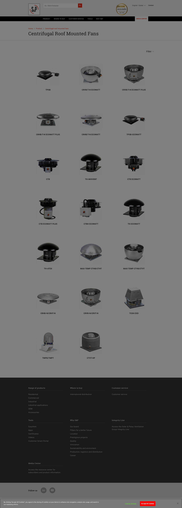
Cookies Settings (130, 505)
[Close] (177, 504)
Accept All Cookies (147, 505)
